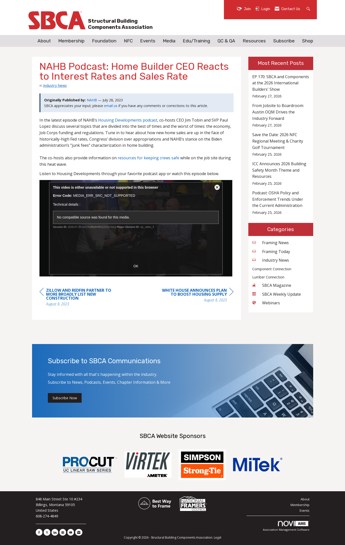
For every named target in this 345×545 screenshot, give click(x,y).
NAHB (92, 100)
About (44, 41)
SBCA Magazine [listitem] (271, 285)
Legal (217, 537)
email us (110, 105)
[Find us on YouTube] (70, 532)
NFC (128, 41)
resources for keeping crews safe (148, 158)
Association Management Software (286, 526)
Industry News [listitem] (270, 260)
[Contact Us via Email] (78, 532)
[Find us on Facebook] (39, 532)
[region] (197, 296)
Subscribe (284, 41)
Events (147, 41)
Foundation (104, 41)
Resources (254, 41)
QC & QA (226, 41)
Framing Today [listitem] (271, 251)
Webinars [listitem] (266, 303)
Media (169, 41)
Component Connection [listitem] (271, 269)
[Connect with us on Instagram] (62, 532)
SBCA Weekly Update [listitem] (276, 294)
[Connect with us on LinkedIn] (55, 532)
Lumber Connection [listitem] (268, 277)
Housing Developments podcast (127, 120)
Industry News (55, 85)
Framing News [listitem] (270, 242)
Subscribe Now (65, 398)
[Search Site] (309, 8)
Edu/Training (196, 41)
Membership (71, 41)
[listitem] (280, 86)
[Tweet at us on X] (47, 532)
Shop (307, 41)
